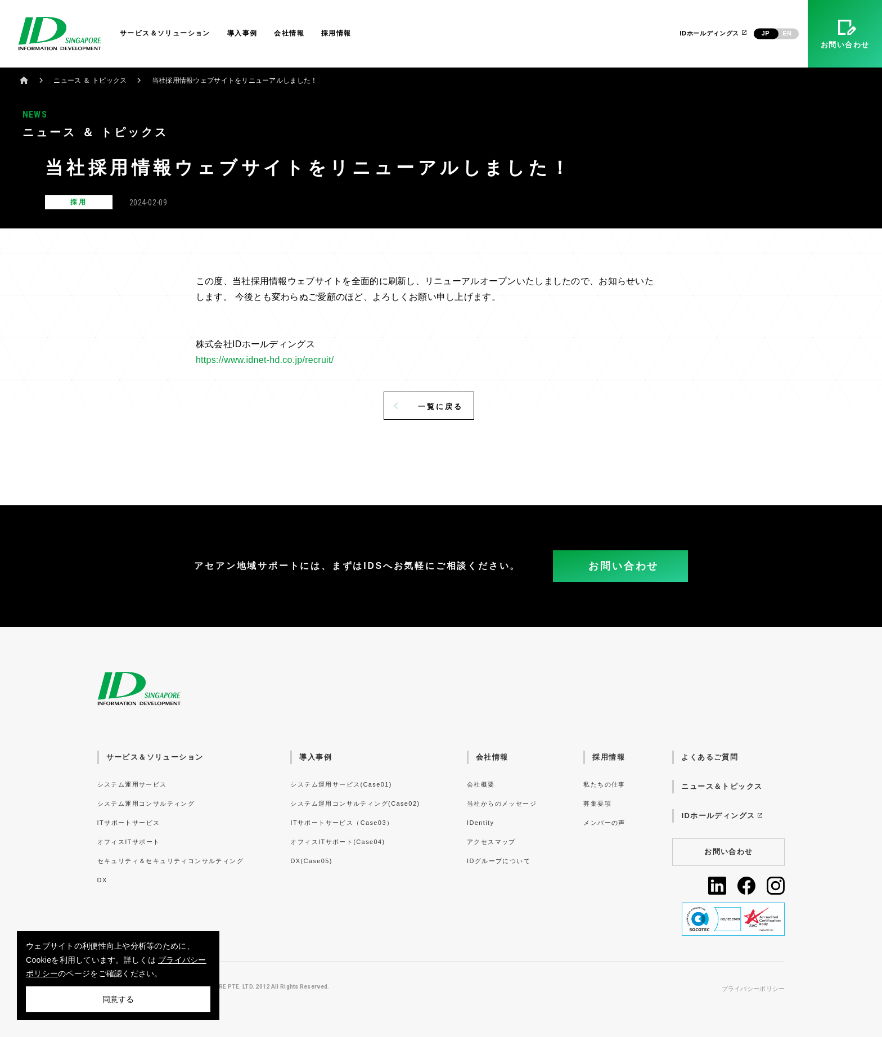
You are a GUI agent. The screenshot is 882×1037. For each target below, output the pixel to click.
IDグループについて (498, 861)
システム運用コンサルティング (146, 803)
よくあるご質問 (709, 757)
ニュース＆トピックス (721, 786)
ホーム (24, 80)
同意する (118, 999)
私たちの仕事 (604, 784)
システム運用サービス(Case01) (341, 784)
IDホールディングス (714, 33)
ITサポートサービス (128, 822)
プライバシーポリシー (753, 989)
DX (102, 880)
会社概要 (481, 784)
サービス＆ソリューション (165, 33)
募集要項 (597, 803)
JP (766, 33)
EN (786, 33)
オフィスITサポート (128, 841)
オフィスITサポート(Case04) (337, 841)
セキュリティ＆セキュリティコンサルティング (170, 861)
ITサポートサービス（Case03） (341, 822)
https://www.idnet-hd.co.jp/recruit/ (265, 360)
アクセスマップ (491, 841)
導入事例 (242, 33)
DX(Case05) (311, 861)
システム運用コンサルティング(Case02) (355, 803)
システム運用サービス (132, 784)
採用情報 (336, 33)
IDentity (480, 822)
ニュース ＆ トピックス (90, 80)
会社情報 (289, 33)
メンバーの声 (604, 822)
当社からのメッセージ (502, 803)
